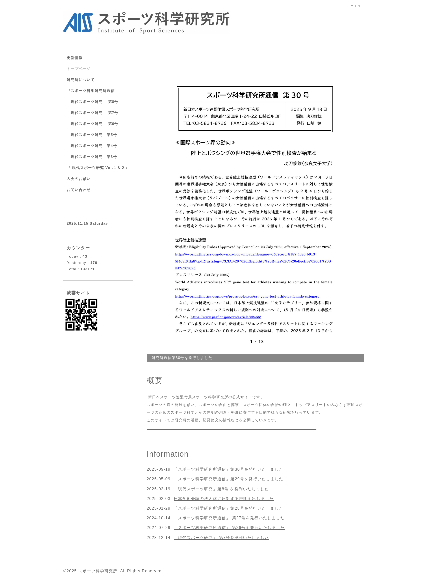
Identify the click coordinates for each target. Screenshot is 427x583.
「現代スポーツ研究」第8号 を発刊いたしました (221, 489)
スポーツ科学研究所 (97, 571)
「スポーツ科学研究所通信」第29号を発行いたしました (228, 479)
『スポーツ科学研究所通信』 (93, 91)
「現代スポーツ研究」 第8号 (92, 102)
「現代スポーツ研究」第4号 (92, 146)
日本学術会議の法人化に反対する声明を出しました (224, 498)
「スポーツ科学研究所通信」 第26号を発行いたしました (229, 527)
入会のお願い (79, 179)
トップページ (79, 69)
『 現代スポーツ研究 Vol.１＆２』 (98, 168)
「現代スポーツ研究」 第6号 (92, 124)
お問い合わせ (79, 190)
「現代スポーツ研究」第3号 (92, 157)
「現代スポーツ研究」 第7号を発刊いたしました (221, 537)
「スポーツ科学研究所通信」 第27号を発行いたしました (229, 518)
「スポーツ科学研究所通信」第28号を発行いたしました (228, 508)
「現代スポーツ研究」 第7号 (94, 113)
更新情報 (75, 58)
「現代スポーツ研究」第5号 (92, 135)
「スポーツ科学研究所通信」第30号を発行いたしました (228, 469)
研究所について (81, 80)
